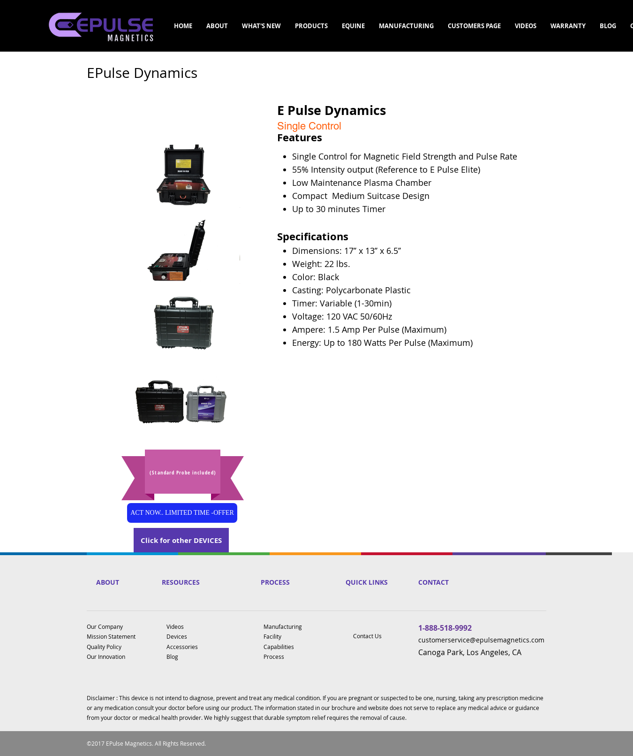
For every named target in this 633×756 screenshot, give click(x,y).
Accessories (182, 646)
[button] (217, 25)
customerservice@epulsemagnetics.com (481, 639)
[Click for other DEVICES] (181, 540)
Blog (172, 656)
